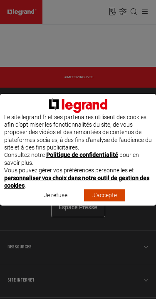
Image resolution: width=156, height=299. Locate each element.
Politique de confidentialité (82, 162)
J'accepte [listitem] (104, 203)
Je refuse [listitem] (55, 203)
